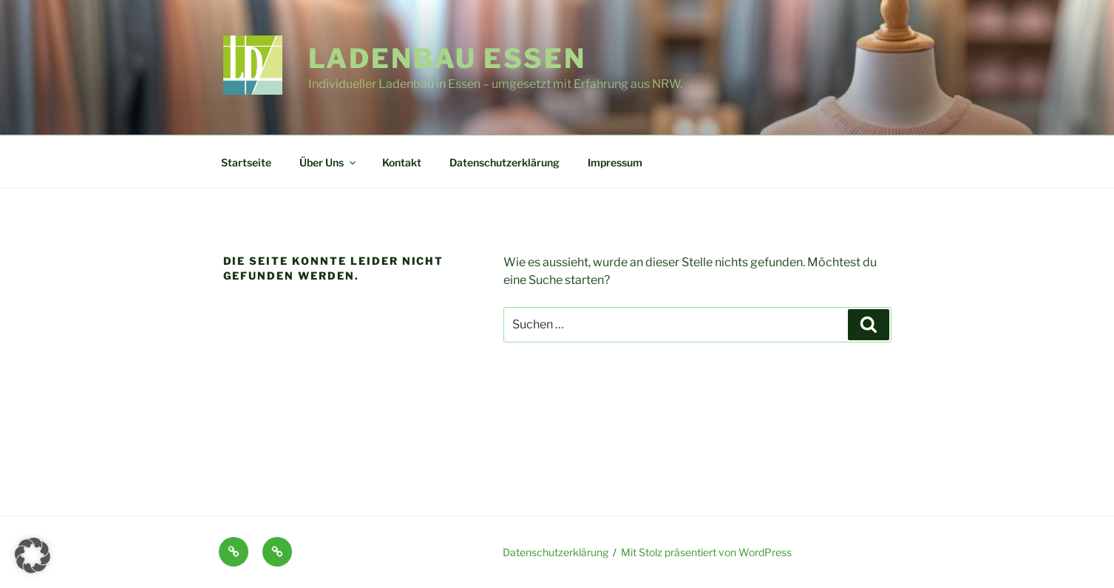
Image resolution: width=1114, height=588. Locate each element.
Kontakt (401, 162)
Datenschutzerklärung (504, 162)
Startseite (246, 162)
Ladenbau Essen (447, 58)
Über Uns (328, 162)
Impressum (615, 162)
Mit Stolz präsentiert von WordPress (706, 552)
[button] (32, 555)
